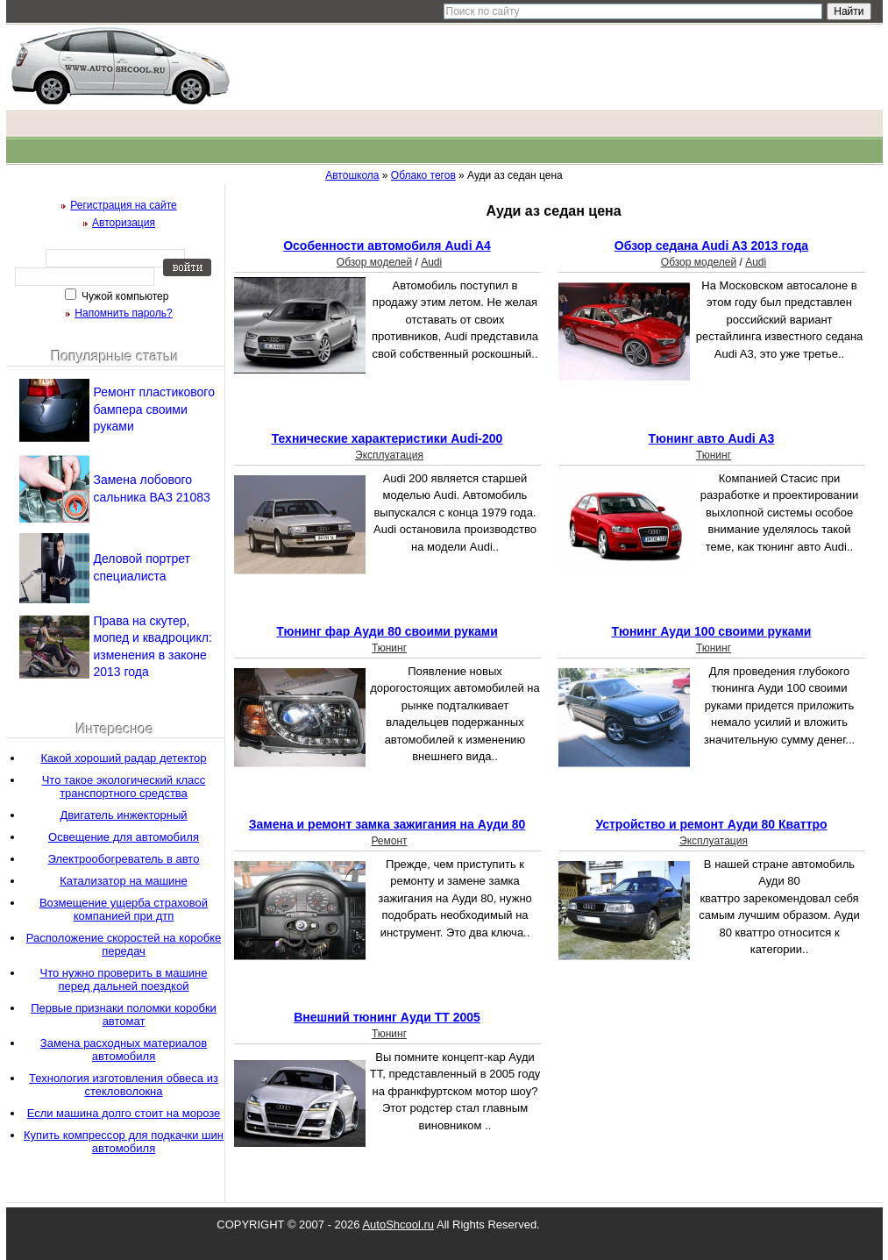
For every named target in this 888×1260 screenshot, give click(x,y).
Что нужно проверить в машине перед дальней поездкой (124, 979)
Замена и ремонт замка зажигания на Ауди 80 (387, 824)
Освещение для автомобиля (123, 837)
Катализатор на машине (123, 880)
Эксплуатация (389, 455)
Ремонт (389, 841)
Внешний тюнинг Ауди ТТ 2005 (387, 1017)
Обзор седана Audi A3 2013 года (711, 245)
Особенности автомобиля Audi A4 (387, 245)
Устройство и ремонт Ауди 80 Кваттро (711, 824)
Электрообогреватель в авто (124, 858)
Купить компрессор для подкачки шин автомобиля (124, 1141)
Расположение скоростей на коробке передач (123, 944)
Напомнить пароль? (123, 313)
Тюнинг (713, 455)
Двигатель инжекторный (123, 815)
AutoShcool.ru (398, 1224)
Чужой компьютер (124, 296)
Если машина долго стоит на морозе (124, 1113)
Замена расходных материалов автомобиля (123, 1049)
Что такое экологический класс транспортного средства (124, 786)
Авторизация (123, 223)
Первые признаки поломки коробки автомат (124, 1014)
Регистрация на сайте (123, 205)
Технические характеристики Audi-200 (387, 438)
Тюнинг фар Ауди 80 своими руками (387, 631)
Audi (431, 262)
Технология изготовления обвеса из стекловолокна (123, 1084)
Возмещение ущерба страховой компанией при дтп (123, 909)
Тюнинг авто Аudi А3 (712, 438)
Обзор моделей (374, 262)
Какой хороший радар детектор (124, 758)
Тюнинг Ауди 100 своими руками (712, 631)
